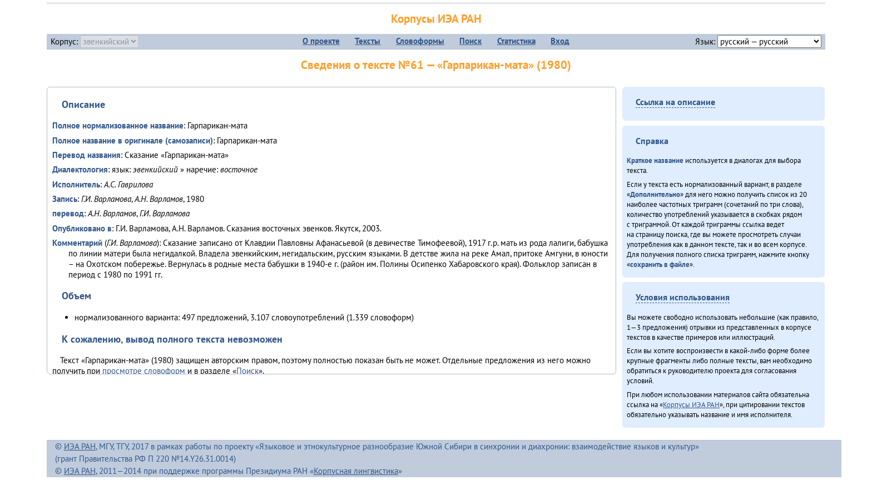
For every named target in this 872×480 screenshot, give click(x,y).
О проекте (321, 41)
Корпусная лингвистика (356, 471)
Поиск (470, 41)
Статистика (516, 41)
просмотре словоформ (143, 370)
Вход (560, 41)
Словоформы (420, 41)
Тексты (367, 41)
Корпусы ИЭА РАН (436, 18)
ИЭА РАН (80, 446)
